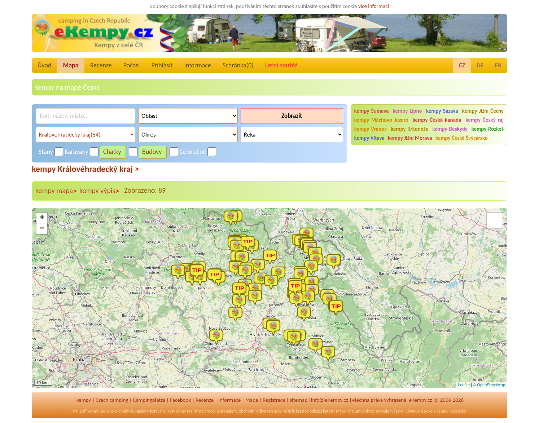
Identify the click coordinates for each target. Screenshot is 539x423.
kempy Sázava (442, 111)
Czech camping (112, 400)
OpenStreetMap (491, 385)
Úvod (44, 65)
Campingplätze (149, 400)
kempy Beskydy (450, 129)
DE (480, 65)
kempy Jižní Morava (410, 138)
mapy (340, 411)
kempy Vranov (370, 129)
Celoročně (193, 152)
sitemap (298, 400)
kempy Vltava (369, 138)
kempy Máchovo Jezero (381, 120)
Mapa (70, 65)
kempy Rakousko (451, 411)
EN (498, 65)
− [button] (42, 228)
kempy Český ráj (484, 120)
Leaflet (464, 385)
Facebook (180, 400)
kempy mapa (56, 191)
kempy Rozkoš (488, 129)
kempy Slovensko (103, 411)
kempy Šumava (371, 111)
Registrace (274, 400)
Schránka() (238, 65)
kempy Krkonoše (409, 129)
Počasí (131, 65)
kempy (83, 400)
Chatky (112, 152)
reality (192, 411)
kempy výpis (99, 191)
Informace (197, 65)
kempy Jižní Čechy (483, 111)
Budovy (152, 152)
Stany (46, 152)
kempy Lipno (407, 111)
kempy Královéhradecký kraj (85, 169)
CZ (462, 65)
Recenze (101, 65)
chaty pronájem (379, 411)
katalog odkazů (309, 411)
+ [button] (42, 218)
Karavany (76, 152)
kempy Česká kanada (437, 120)
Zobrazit (291, 116)
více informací (373, 6)
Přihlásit (161, 65)
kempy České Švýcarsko (461, 138)
